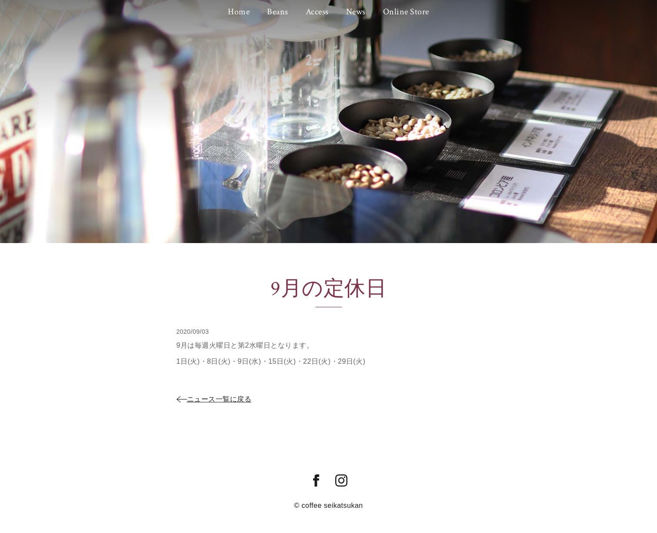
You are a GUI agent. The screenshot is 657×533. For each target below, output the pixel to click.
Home (239, 11)
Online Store (406, 11)
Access (317, 11)
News (356, 11)
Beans (277, 11)
